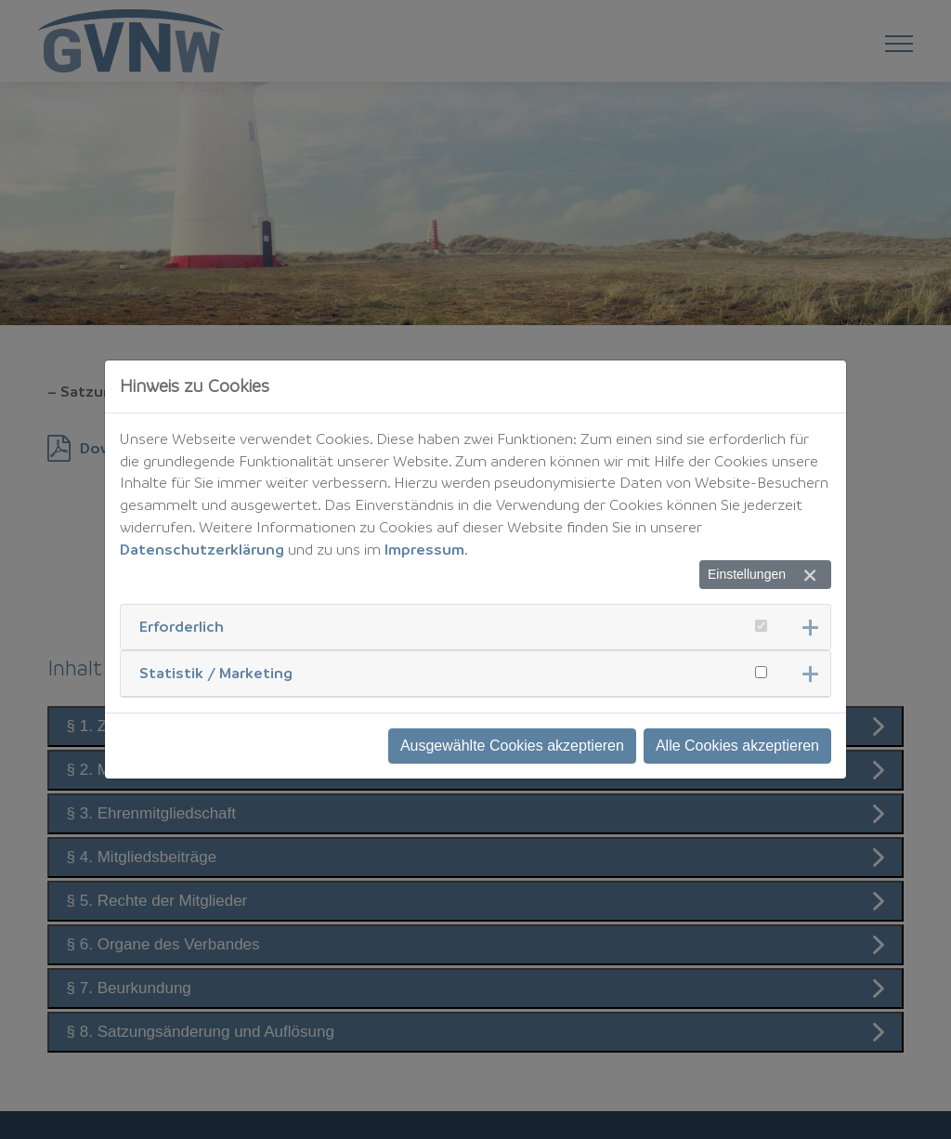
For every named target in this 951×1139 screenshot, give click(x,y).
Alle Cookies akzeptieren (737, 745)
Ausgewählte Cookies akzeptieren (512, 745)
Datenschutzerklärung (202, 549)
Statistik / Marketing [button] (216, 672)
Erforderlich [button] (181, 626)
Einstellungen (747, 574)
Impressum (424, 549)
